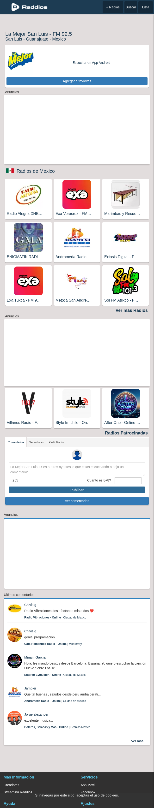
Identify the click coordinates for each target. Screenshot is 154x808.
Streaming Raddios (18, 792)
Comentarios (16, 442)
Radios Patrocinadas (126, 433)
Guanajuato (37, 39)
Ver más (137, 741)
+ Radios (113, 7)
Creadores (11, 785)
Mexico (59, 39)
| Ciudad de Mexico (55, 617)
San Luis (13, 39)
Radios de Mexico (36, 171)
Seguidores (36, 442)
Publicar (77, 490)
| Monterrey (53, 644)
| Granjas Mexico (57, 727)
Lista (145, 7)
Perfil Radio (56, 442)
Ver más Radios (132, 310)
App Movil (88, 785)
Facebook (88, 792)
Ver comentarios (77, 501)
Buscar (131, 7)
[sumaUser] (128, 480)
